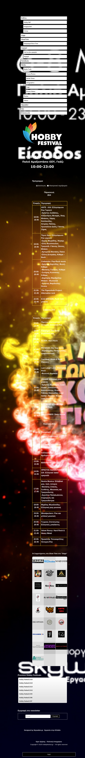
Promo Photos (30, 74)
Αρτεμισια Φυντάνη (50, 252)
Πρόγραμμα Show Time (31, 43)
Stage (23, 35)
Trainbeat (45, 359)
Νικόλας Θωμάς (55, 396)
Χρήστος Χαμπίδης (50, 264)
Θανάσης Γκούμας (50, 270)
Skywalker (24, 105)
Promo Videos (30, 91)
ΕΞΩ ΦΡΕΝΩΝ (47, 299)
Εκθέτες (24, 18)
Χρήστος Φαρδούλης (51, 283)
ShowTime (25, 39)
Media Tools (27, 69)
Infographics (30, 82)
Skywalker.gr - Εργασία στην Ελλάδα (47, 730)
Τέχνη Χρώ (46, 235)
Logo (28, 87)
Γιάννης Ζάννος (57, 246)
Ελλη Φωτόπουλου (50, 244)
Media (23, 65)
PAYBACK (45, 348)
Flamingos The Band (50, 331)
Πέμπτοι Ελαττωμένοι (50, 322)
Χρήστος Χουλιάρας (50, 385)
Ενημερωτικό (28, 26)
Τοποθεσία (25, 61)
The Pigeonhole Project (51, 290)
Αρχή (49, 754)
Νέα (22, 109)
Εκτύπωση (42, 186)
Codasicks (45, 261)
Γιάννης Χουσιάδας (49, 393)
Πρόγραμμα (37, 181)
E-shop (26, 31)
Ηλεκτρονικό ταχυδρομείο (58, 186)
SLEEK (44, 341)
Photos (26, 96)
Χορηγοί (24, 48)
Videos (26, 100)
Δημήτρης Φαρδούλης (51, 278)
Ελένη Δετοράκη (49, 255)
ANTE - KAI (46, 207)
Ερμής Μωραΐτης (49, 241)
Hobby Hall (27, 22)
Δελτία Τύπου (30, 78)
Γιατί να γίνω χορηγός (30, 52)
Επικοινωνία (25, 113)
